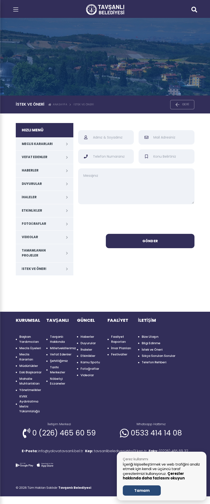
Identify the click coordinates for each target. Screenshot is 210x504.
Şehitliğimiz (59, 361)
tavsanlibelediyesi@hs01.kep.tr (121, 451)
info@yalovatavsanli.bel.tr (51, 451)
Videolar (30, 237)
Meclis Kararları (37, 144)
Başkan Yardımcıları (29, 339)
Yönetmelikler (30, 390)
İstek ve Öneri (84, 104)
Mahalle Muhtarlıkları (29, 381)
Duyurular (32, 184)
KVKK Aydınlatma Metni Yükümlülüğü (29, 403)
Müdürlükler (28, 366)
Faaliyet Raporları (118, 339)
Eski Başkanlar (30, 372)
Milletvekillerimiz (61, 348)
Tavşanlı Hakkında (57, 339)
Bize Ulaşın (150, 336)
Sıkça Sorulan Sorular (158, 356)
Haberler (30, 170)
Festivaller (119, 354)
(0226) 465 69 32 (39, 458)
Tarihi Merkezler (57, 370)
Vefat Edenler (34, 157)
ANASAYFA (57, 104)
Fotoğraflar (34, 223)
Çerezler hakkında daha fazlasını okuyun (154, 476)
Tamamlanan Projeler (34, 253)
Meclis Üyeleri (30, 348)
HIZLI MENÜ (32, 130)
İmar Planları (121, 348)
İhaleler (29, 197)
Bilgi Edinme (151, 343)
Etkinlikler (32, 210)
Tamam (142, 490)
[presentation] (136, 219)
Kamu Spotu (90, 362)
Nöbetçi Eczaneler (57, 381)
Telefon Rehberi (154, 362)
